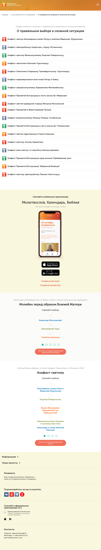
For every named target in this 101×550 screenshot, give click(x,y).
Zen (22, 493)
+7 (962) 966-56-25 (20, 535)
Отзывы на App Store (50, 281)
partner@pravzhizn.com (13, 537)
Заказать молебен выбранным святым (50, 442)
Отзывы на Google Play (50, 285)
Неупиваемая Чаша (50, 329)
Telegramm (17, 493)
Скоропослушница (50, 337)
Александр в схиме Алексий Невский (50, 429)
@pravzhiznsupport (19, 532)
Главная (5, 15)
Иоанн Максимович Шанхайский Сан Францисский (50, 410)
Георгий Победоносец (50, 400)
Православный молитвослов (19, 511)
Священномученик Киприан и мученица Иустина (50, 422)
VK (6, 493)
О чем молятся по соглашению (23, 15)
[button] (43, 345)
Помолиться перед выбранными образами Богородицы (50, 351)
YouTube (11, 493)
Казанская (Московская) (50, 320)
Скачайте (9, 505)
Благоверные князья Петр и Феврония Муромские (50, 390)
